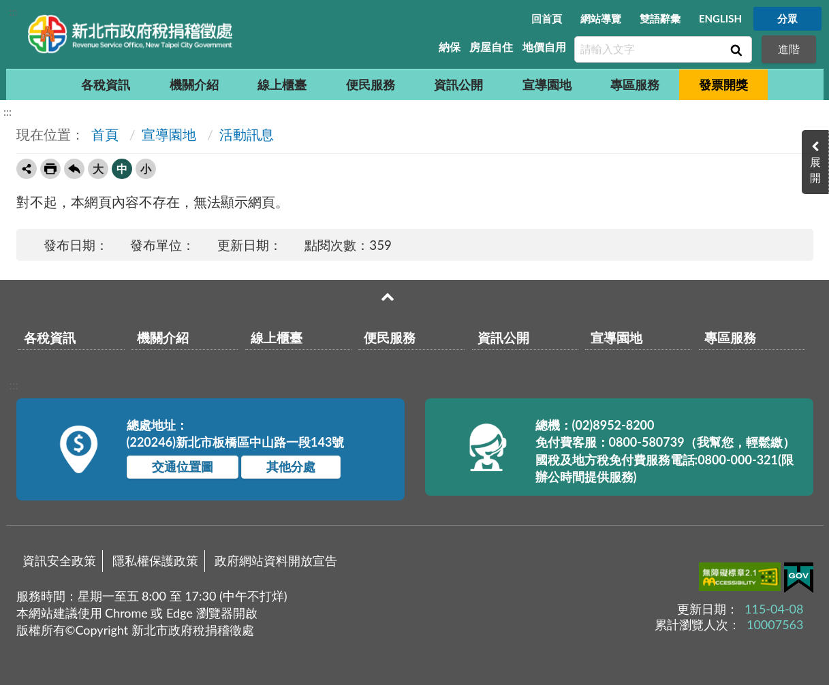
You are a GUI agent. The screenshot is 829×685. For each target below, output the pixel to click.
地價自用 (544, 46)
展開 (815, 169)
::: (14, 11)
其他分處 (290, 466)
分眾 (787, 18)
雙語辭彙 (660, 18)
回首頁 (546, 18)
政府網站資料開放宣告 (276, 560)
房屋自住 (491, 46)
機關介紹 (194, 84)
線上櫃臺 (282, 84)
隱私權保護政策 (155, 560)
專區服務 (634, 84)
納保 (449, 46)
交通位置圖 (182, 466)
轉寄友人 (26, 169)
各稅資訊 (105, 84)
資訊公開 (458, 84)
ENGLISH (720, 18)
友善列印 (50, 169)
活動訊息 (246, 134)
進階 (789, 48)
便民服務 (370, 84)
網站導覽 (600, 18)
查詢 (735, 49)
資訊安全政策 (59, 560)
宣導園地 (547, 84)
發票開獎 (723, 84)
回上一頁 (74, 169)
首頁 (103, 134)
